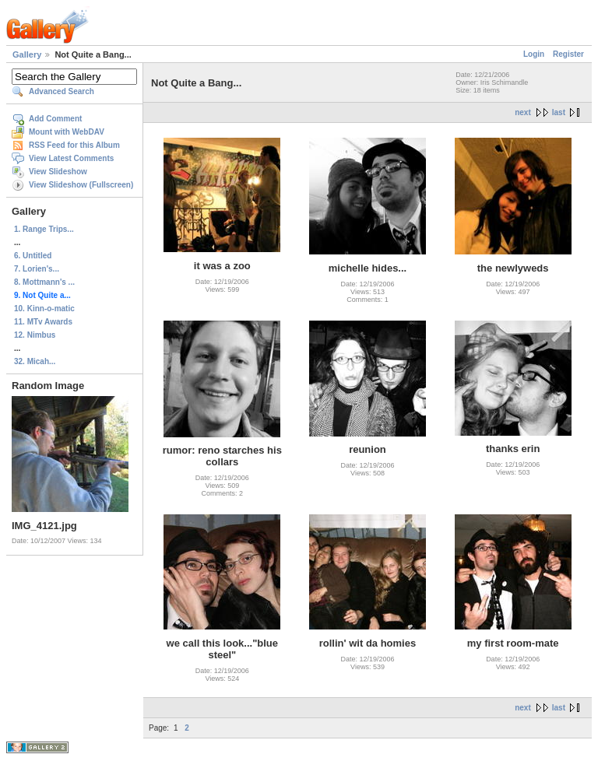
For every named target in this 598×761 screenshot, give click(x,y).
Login (533, 54)
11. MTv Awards (43, 321)
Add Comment (55, 118)
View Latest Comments (71, 158)
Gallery (26, 54)
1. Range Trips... (44, 229)
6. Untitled (32, 255)
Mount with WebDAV (66, 132)
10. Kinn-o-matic (44, 308)
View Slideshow (58, 171)
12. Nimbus (34, 335)
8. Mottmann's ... (44, 282)
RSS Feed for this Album (74, 145)
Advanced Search (61, 91)
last (558, 112)
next (523, 112)
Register (568, 54)
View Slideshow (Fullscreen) (81, 185)
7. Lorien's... (36, 269)
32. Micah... (34, 361)
